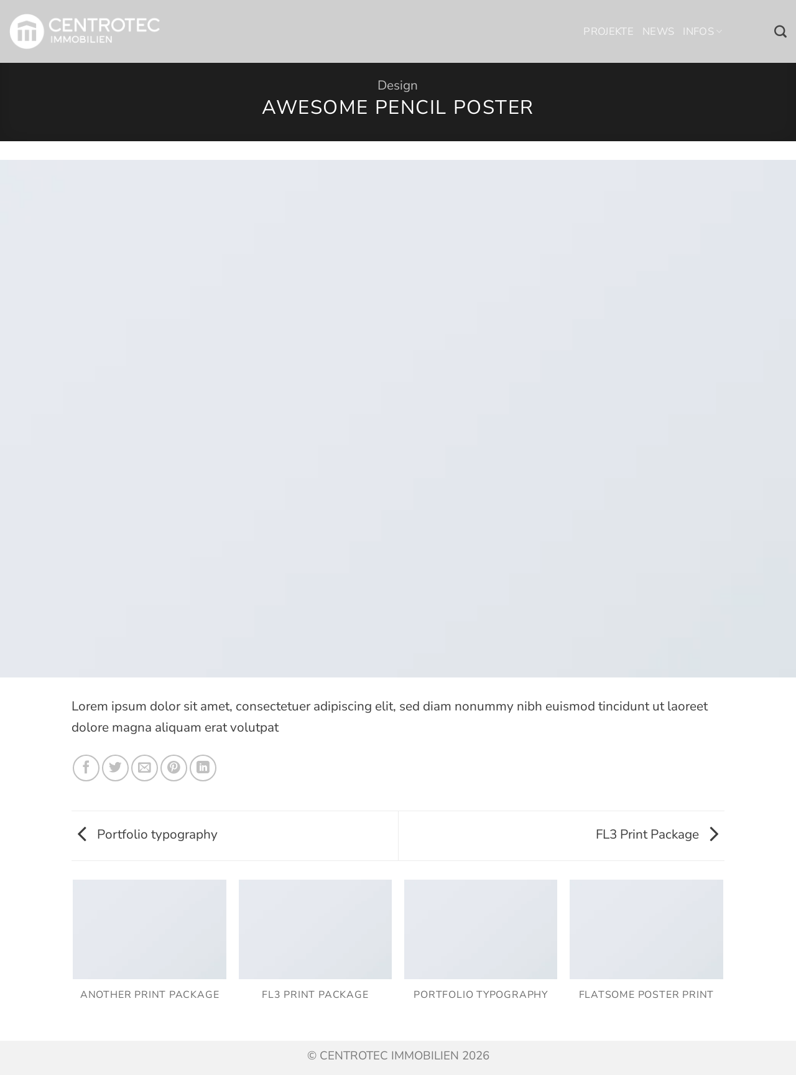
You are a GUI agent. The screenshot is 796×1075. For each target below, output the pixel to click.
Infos (702, 31)
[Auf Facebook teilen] (86, 768)
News (658, 31)
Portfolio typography (148, 834)
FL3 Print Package (657, 834)
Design (397, 85)
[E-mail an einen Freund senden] (144, 768)
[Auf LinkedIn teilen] (203, 768)
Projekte (608, 31)
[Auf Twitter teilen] (115, 768)
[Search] (780, 31)
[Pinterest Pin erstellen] (173, 768)
